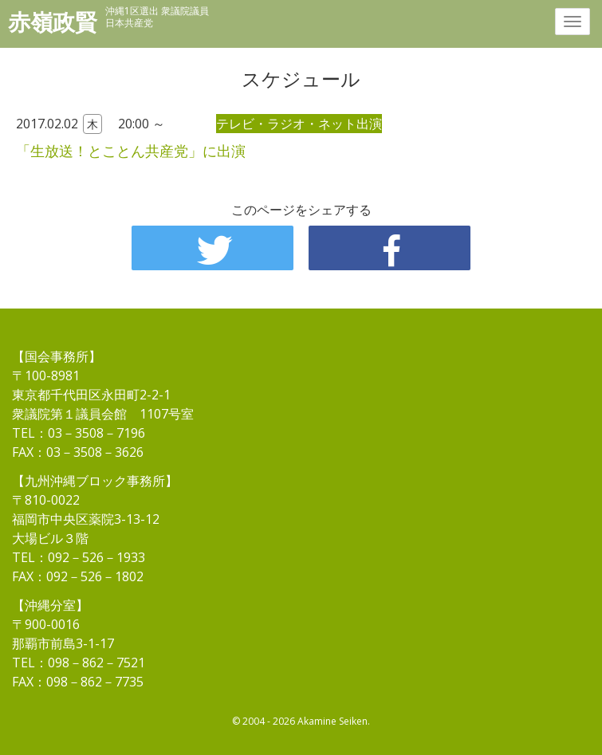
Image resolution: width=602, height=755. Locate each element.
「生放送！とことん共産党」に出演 (131, 150)
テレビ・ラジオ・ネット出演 (299, 123)
